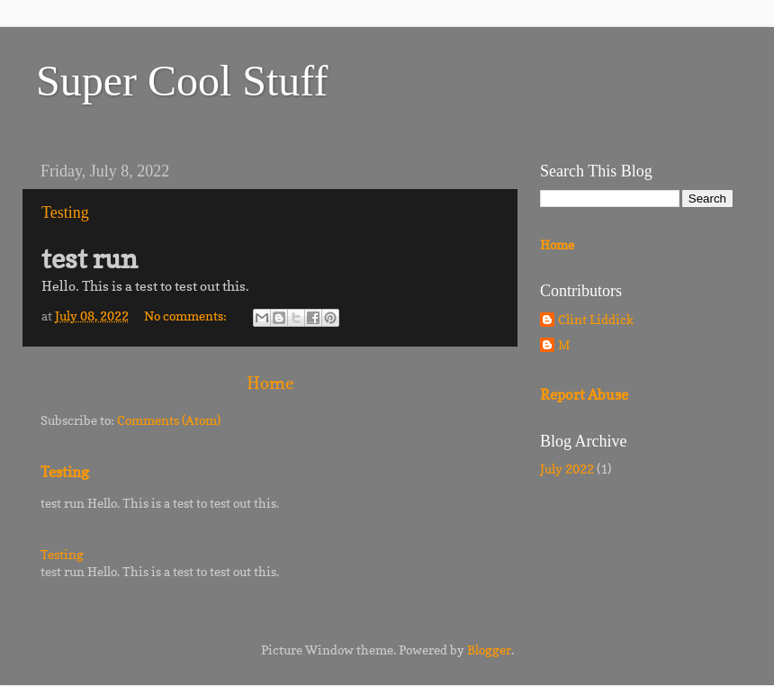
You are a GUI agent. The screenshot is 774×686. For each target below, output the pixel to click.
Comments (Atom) (168, 420)
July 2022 (567, 469)
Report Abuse (584, 394)
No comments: (187, 316)
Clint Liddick (596, 319)
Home (270, 383)
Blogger (489, 650)
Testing (65, 212)
